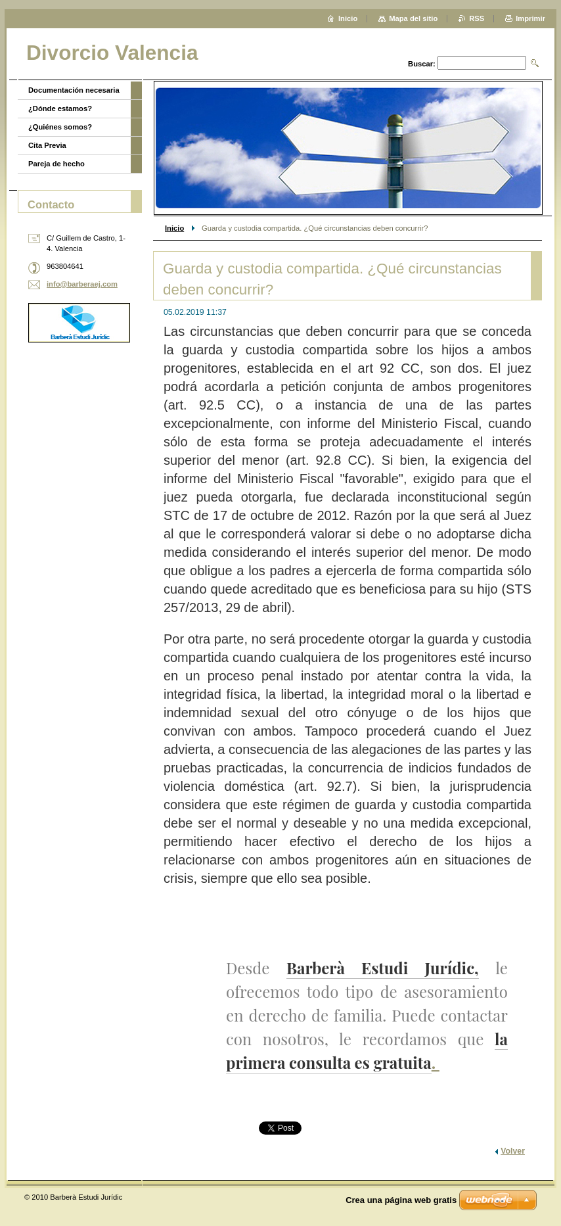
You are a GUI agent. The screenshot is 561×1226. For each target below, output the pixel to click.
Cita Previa (47, 145)
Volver (513, 1151)
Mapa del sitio (413, 18)
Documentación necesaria (74, 90)
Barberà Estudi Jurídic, (382, 967)
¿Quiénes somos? (60, 127)
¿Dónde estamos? (60, 108)
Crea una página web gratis (401, 1200)
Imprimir (530, 18)
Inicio (174, 228)
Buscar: (422, 64)
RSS (476, 18)
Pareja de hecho (56, 164)
